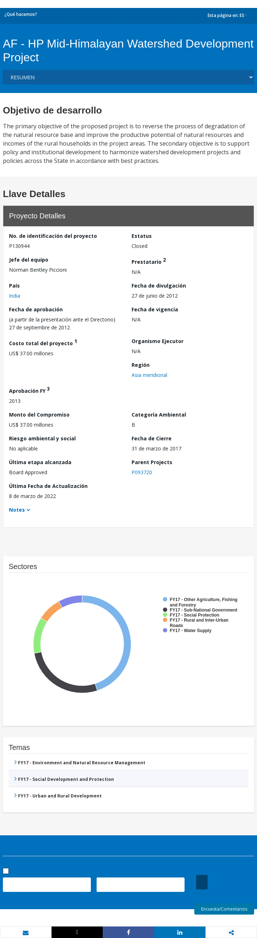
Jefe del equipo (28, 259)
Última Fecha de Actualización (48, 486)
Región (141, 364)
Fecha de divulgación (159, 285)
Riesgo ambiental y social (42, 438)
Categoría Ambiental (159, 414)
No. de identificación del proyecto (53, 235)
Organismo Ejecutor (157, 341)
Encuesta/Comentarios (224, 909)
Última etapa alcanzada (40, 462)
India (14, 295)
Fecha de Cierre (152, 438)
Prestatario (149, 260)
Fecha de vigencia (155, 309)
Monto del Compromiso (39, 414)
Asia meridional (149, 375)
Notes (17, 509)
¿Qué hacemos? (20, 14)
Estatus (142, 235)
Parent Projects (152, 462)
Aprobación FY (29, 389)
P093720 (142, 472)
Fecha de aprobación (36, 309)
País (14, 285)
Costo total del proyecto (43, 342)
